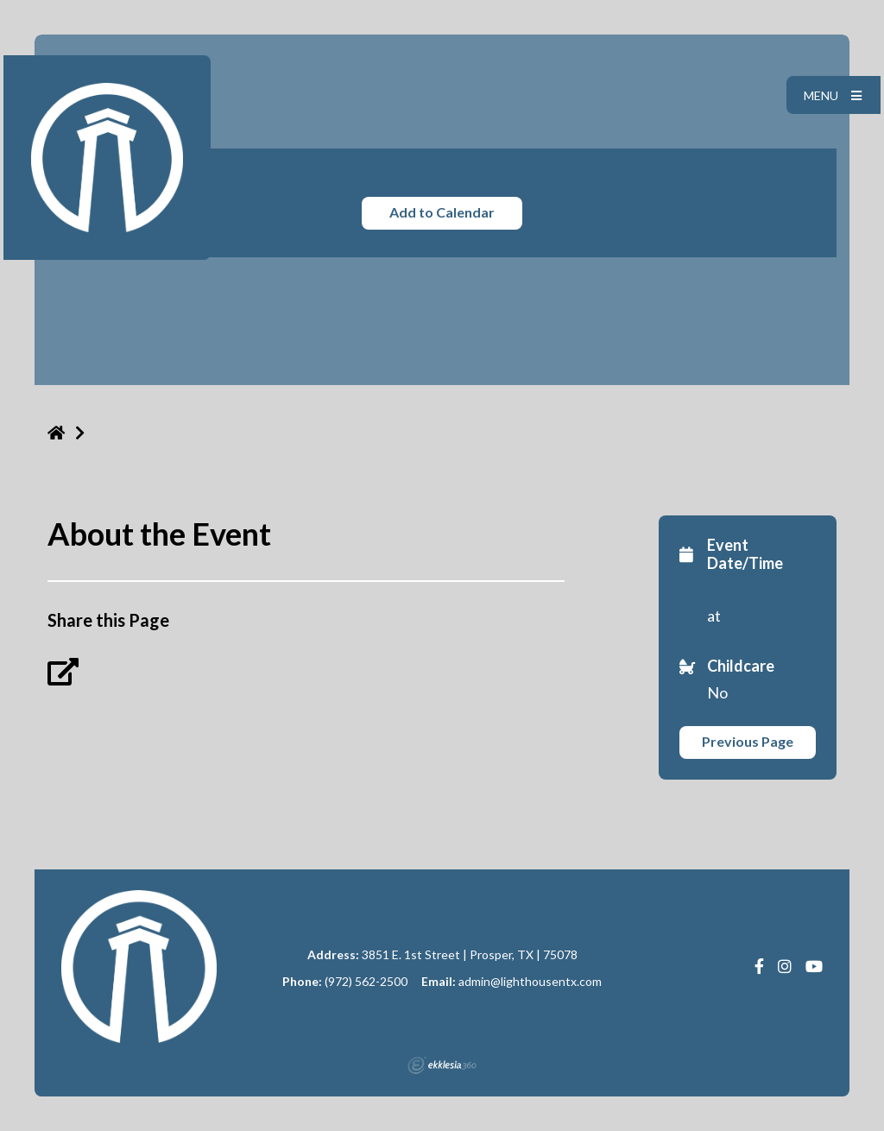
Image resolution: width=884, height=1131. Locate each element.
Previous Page (747, 741)
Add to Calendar (442, 212)
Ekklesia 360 (442, 1065)
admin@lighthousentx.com (530, 981)
